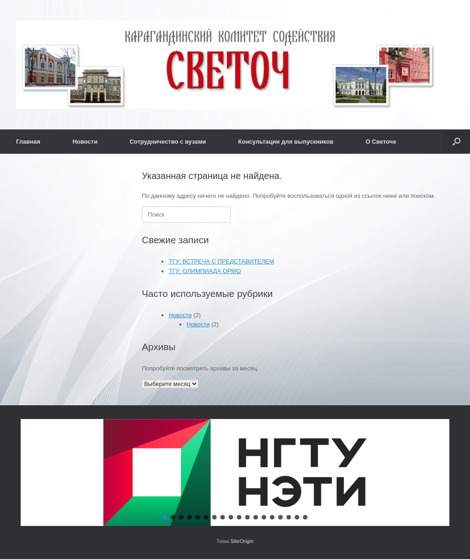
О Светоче (381, 141)
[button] (456, 141)
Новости (85, 141)
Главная (28, 141)
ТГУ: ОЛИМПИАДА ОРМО (204, 271)
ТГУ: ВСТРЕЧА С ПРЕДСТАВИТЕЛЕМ (221, 261)
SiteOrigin (242, 541)
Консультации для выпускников (286, 141)
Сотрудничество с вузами (167, 141)
